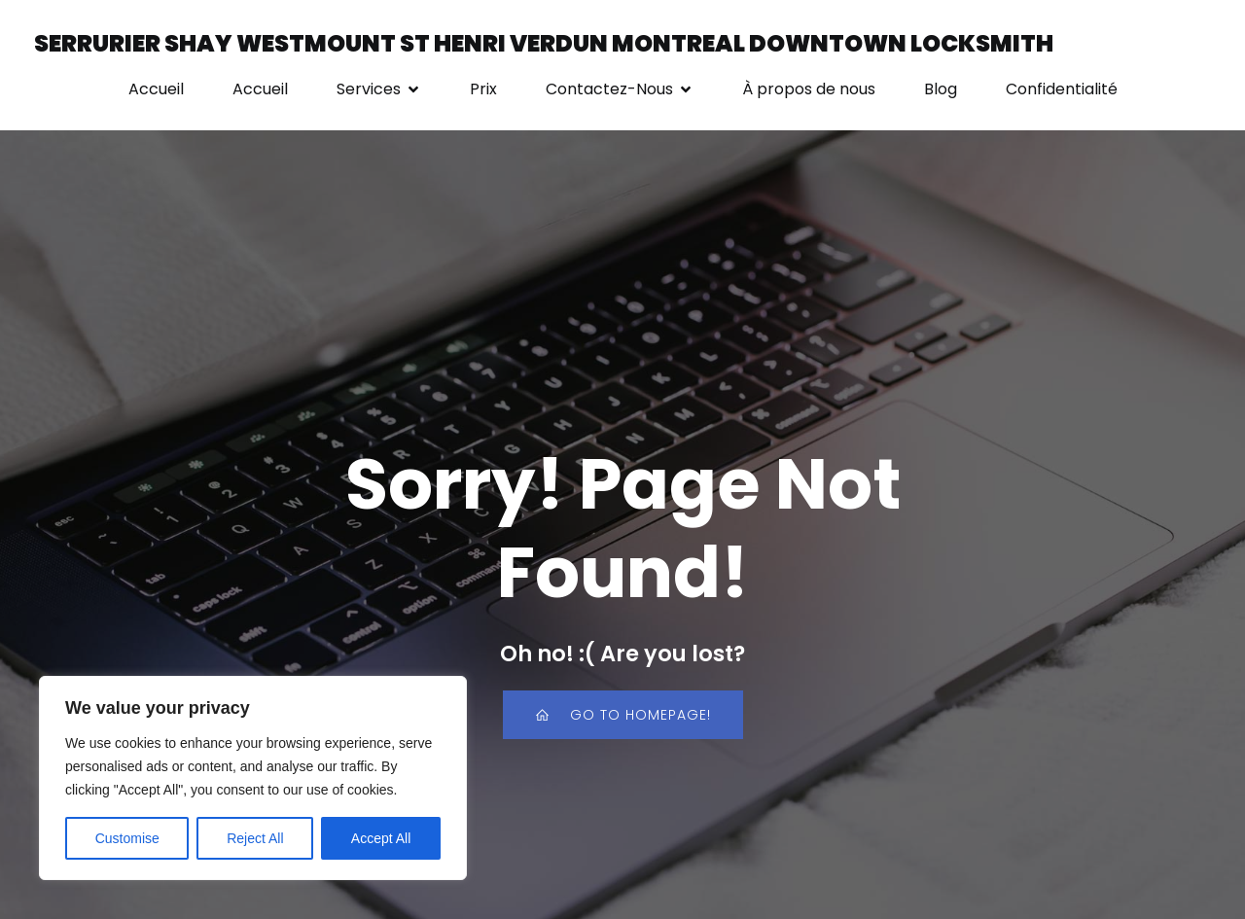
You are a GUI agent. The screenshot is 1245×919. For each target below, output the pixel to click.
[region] (253, 778)
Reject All (255, 838)
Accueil (156, 89)
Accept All (380, 838)
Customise (127, 838)
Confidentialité (1062, 89)
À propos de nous (808, 89)
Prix (483, 89)
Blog (940, 89)
